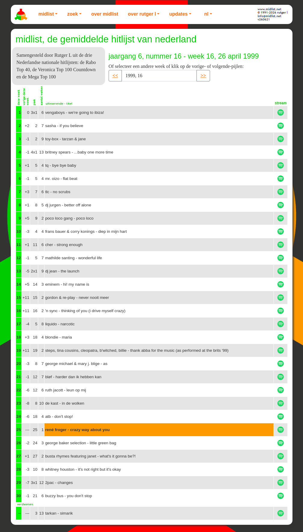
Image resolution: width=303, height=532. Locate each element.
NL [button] (206, 14)
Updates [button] (178, 14)
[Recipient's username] (159, 75)
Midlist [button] (46, 14)
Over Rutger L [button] (142, 14)
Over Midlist (104, 14)
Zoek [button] (72, 14)
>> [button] (203, 75)
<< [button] (115, 75)
